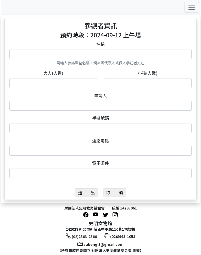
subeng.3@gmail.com (103, 244)
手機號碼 (100, 118)
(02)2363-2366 (84, 236)
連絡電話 (100, 140)
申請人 (100, 95)
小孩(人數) (148, 73)
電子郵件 (100, 163)
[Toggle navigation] (191, 7)
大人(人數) (53, 73)
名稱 (100, 44)
